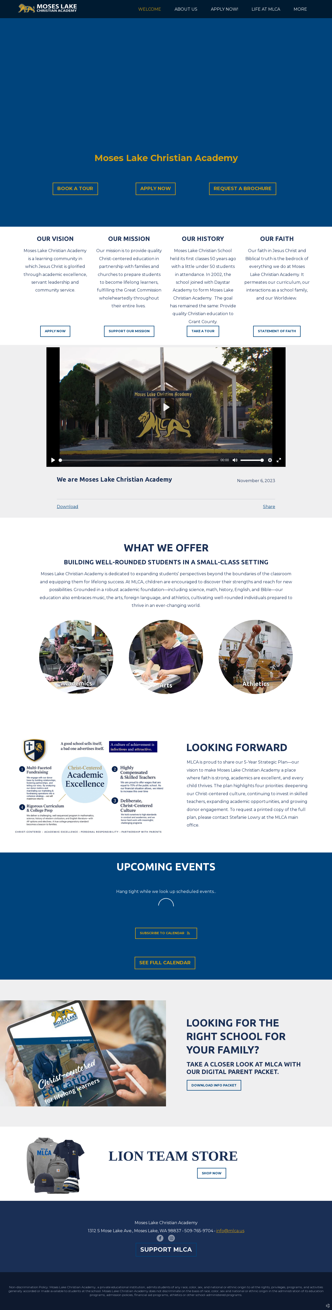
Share (269, 506)
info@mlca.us (230, 1230)
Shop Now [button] (212, 1173)
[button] (75, 189)
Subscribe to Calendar (166, 933)
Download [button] (67, 506)
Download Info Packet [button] (214, 1085)
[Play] (53, 460)
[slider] (138, 460)
